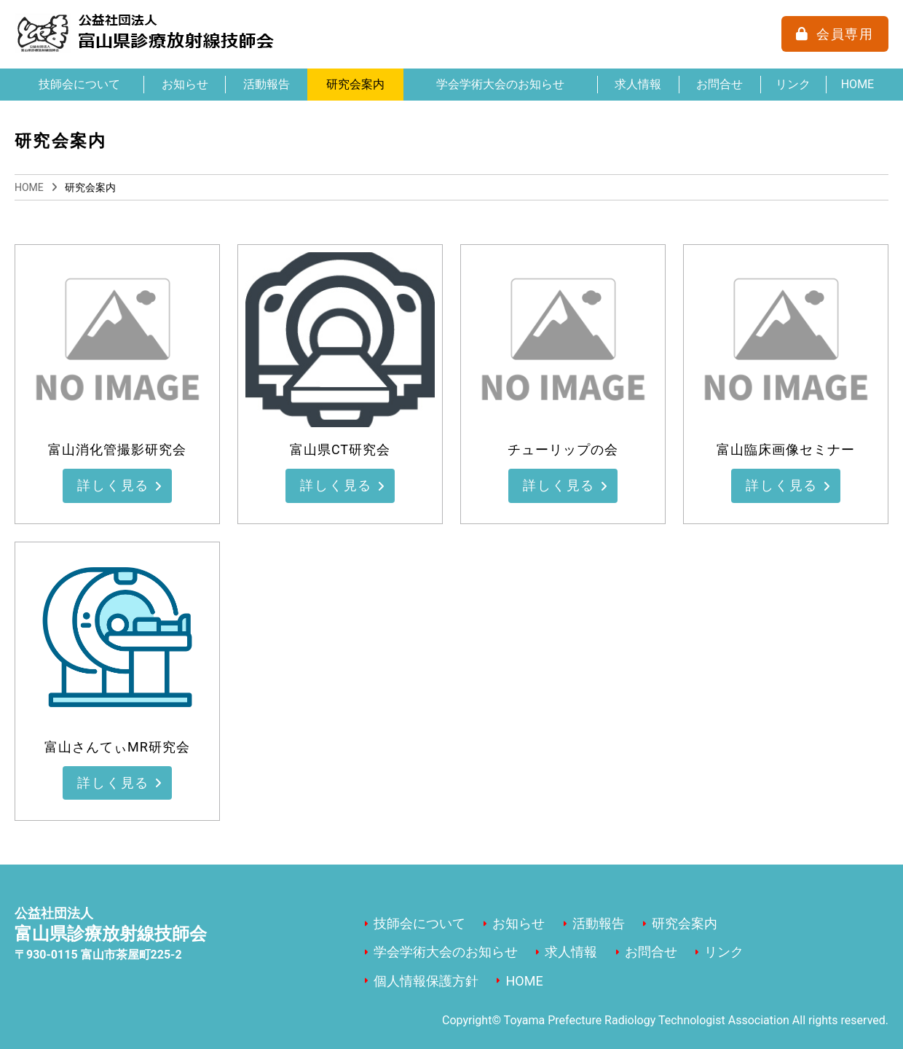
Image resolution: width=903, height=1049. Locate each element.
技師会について (79, 84)
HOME (857, 84)
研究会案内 (355, 84)
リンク (793, 84)
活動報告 (266, 84)
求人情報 (638, 84)
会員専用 (845, 34)
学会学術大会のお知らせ (500, 84)
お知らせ (185, 84)
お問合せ (719, 84)
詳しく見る (114, 486)
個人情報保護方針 (426, 980)
